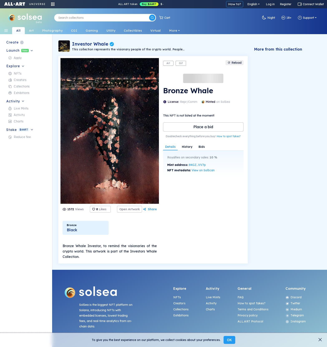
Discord (293, 297)
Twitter (292, 303)
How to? (234, 4)
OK (229, 340)
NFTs (177, 297)
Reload (234, 63)
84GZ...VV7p (197, 165)
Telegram (294, 315)
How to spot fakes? (229, 136)
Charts (210, 309)
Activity (211, 303)
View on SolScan (203, 170)
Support (306, 18)
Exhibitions (181, 315)
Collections (181, 309)
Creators (179, 303)
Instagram (295, 321)
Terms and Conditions (253, 309)
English (252, 4)
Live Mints (213, 297)
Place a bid (203, 126)
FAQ (241, 297)
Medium (293, 309)
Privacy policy (248, 315)
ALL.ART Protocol (250, 321)
